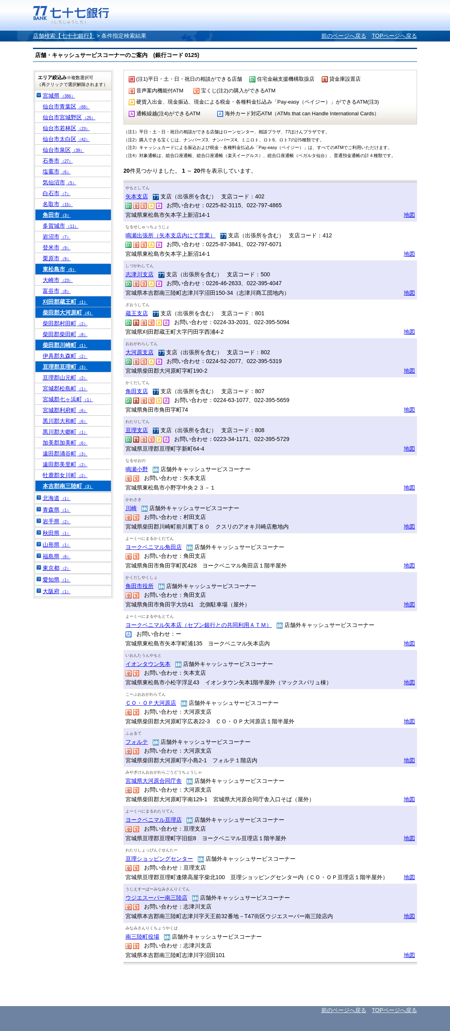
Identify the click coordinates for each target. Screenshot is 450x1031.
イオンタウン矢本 (148, 664)
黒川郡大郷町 (65, 432)
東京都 (57, 568)
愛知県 (57, 579)
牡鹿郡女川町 (65, 475)
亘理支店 (136, 430)
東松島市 (59, 269)
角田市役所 (139, 586)
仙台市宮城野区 (69, 117)
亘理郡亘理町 (65, 366)
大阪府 (57, 591)
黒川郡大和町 (65, 421)
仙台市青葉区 (66, 106)
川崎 (131, 508)
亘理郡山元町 (65, 377)
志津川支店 (139, 274)
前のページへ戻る (343, 36)
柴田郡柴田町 (65, 334)
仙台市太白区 (66, 139)
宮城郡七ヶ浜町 (68, 399)
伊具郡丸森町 (65, 356)
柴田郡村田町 (65, 323)
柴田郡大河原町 (68, 312)
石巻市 (58, 160)
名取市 (58, 204)
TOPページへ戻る (394, 36)
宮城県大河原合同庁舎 (153, 781)
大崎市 (58, 280)
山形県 (57, 544)
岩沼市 (57, 236)
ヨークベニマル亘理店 (153, 820)
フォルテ (136, 742)
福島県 (57, 556)
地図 (409, 215)
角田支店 (136, 391)
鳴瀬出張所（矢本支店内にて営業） (170, 235)
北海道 (57, 498)
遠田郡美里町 (65, 464)
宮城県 (59, 95)
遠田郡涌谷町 (65, 453)
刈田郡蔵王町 (65, 301)
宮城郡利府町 (65, 410)
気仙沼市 (59, 182)
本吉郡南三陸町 (68, 486)
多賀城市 (60, 226)
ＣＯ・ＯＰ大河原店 (150, 703)
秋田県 (57, 533)
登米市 (57, 247)
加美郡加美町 (65, 442)
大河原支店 (139, 352)
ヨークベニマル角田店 (153, 547)
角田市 (57, 215)
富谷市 (57, 291)
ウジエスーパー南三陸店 (156, 897)
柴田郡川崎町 (65, 345)
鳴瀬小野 (136, 469)
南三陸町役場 (142, 936)
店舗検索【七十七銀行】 (64, 36)
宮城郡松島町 (65, 388)
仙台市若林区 (66, 128)
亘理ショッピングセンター (159, 858)
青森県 (57, 509)
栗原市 (57, 258)
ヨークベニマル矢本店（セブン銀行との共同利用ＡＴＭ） (198, 625)
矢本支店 (136, 196)
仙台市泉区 (63, 150)
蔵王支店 (136, 313)
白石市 (57, 193)
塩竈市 (57, 171)
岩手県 (57, 521)
